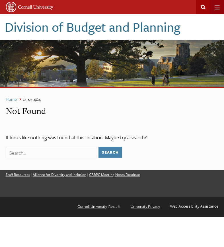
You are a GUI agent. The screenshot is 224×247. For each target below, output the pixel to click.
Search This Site (203, 7)
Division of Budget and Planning (92, 26)
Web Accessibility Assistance (194, 206)
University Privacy (145, 206)
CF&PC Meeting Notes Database (114, 174)
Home (11, 99)
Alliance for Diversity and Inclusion (59, 174)
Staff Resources (18, 174)
